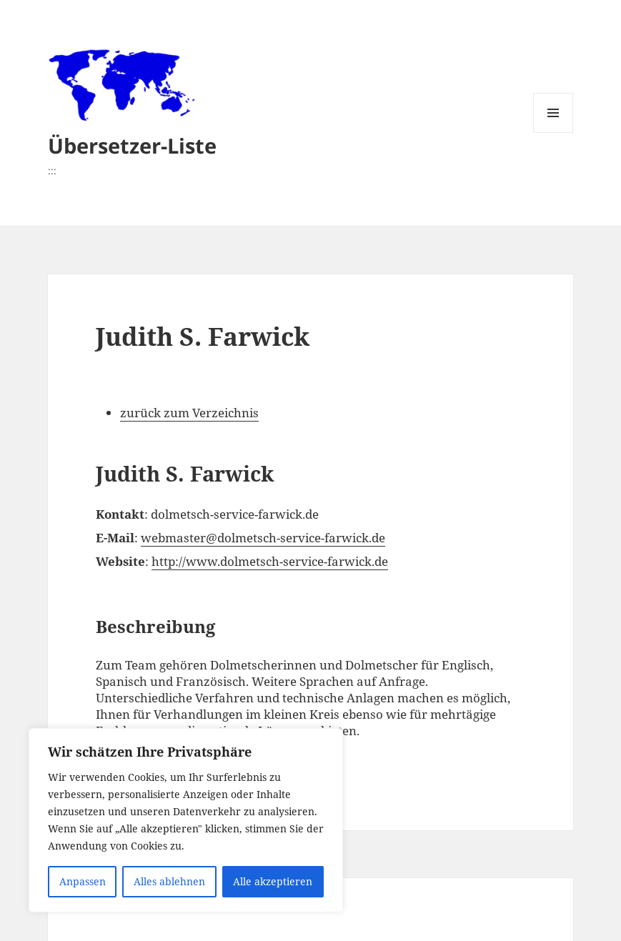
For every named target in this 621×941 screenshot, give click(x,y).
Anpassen (82, 881)
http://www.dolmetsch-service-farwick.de (269, 561)
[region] (186, 820)
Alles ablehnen (169, 881)
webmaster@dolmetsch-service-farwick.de (263, 537)
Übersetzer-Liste (132, 145)
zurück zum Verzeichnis (189, 412)
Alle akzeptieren (272, 881)
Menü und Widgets (553, 132)
